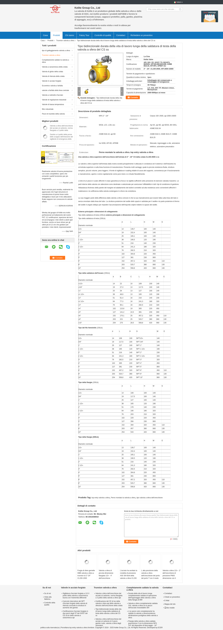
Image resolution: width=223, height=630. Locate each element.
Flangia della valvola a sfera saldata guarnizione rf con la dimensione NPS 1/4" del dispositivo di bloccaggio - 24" (142, 623)
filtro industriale (47, 109)
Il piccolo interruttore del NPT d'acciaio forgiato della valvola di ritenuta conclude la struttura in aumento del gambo (75, 604)
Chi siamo (69, 35)
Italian (178, 2)
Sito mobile (169, 608)
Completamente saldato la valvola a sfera (55, 61)
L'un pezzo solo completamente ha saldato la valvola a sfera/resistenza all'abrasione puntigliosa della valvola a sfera (143, 614)
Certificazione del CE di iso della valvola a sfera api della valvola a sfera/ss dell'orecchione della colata (109, 603)
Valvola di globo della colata (52, 72)
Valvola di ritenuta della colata (53, 76)
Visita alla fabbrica (47, 598)
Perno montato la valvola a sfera (123, 498)
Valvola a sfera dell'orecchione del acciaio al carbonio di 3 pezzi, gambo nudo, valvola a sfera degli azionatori (108, 622)
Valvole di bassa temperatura (53, 104)
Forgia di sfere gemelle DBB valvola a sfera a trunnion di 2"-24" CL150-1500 (86, 574)
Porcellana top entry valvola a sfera (74, 628)
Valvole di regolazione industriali (54, 100)
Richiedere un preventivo (142, 35)
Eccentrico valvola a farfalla (52, 86)
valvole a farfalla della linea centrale (55, 90)
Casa (45, 35)
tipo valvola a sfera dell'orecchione (150, 498)
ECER (160, 628)
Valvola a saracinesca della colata (55, 67)
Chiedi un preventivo (172, 597)
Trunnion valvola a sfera (65, 41)
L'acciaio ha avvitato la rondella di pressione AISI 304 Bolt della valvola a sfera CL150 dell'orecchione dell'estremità (128, 577)
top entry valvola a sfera (101, 498)
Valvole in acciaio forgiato (51, 81)
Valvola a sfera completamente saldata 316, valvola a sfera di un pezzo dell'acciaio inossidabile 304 (143, 605)
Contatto (134, 97)
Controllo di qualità (103, 35)
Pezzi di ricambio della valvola (53, 114)
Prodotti (56, 35)
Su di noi (47, 593)
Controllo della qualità (49, 604)
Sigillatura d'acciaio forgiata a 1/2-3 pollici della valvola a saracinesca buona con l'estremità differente (76, 595)
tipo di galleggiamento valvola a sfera (56, 51)
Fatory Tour (84, 35)
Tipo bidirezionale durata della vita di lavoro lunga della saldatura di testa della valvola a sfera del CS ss (101, 100)
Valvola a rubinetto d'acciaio (52, 95)
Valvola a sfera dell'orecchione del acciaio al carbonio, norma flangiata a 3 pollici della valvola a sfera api (109, 595)
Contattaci (120, 35)
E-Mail (166, 601)
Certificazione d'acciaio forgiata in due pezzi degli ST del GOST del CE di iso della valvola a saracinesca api (75, 614)
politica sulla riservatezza (49, 628)
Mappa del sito (169, 604)
